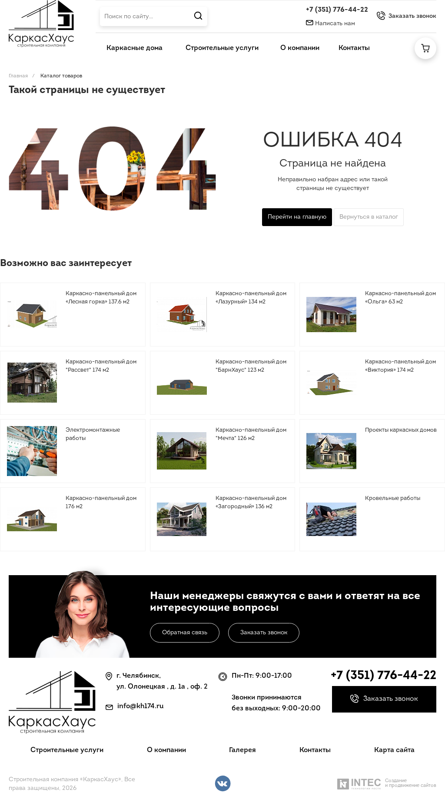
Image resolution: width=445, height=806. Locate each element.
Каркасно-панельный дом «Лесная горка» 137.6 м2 (101, 298)
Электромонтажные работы (93, 434)
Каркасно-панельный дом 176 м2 (101, 503)
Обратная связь (184, 632)
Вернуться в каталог (368, 217)
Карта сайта (394, 750)
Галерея (242, 750)
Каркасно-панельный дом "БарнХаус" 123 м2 (251, 366)
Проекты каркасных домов (401, 430)
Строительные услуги (66, 750)
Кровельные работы (392, 498)
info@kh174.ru (140, 706)
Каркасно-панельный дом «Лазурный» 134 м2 (251, 298)
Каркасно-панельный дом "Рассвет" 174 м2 (101, 366)
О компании (166, 750)
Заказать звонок (263, 632)
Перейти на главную (297, 217)
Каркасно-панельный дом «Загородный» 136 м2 (251, 503)
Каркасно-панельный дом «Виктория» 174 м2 (400, 366)
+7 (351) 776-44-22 (337, 10)
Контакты (315, 750)
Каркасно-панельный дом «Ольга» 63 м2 (400, 298)
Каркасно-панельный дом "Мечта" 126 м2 (251, 434)
